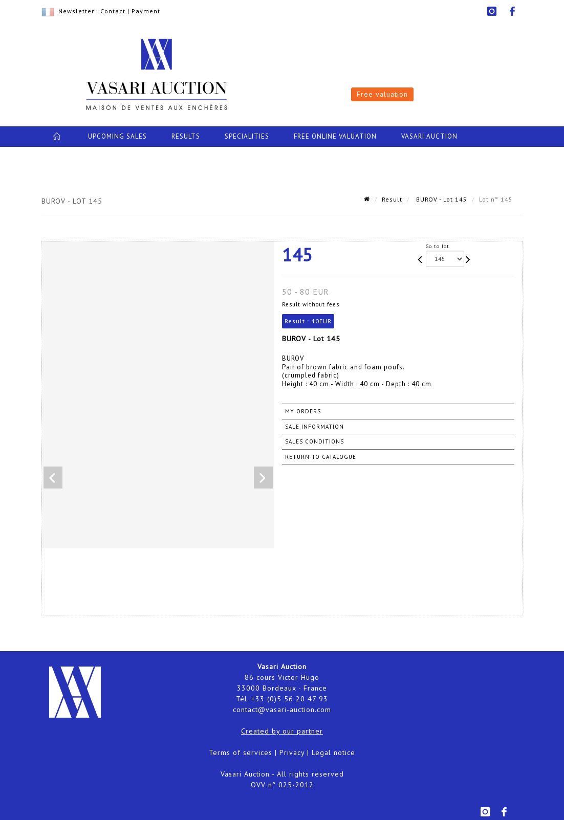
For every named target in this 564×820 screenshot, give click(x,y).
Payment (146, 11)
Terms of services (240, 752)
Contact (112, 11)
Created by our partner (282, 731)
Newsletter (76, 11)
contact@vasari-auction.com (282, 709)
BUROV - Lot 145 (440, 199)
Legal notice (333, 752)
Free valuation (382, 94)
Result (392, 199)
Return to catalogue (320, 456)
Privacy (292, 752)
